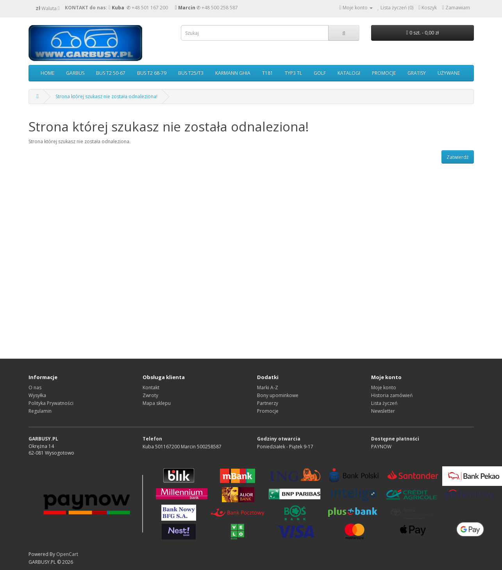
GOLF (320, 73)
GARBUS (75, 73)
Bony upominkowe (277, 395)
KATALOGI (349, 73)
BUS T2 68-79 (151, 73)
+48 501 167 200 (150, 7)
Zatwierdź (458, 157)
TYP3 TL (293, 73)
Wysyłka (37, 395)
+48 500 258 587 (220, 7)
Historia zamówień (392, 395)
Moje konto (383, 387)
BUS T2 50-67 (110, 73)
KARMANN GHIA (232, 73)
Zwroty (150, 395)
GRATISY (416, 73)
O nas (35, 387)
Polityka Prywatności (51, 403)
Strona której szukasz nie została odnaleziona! (106, 96)
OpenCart (67, 554)
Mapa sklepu (157, 403)
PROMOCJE (384, 73)
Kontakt (151, 387)
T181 (267, 73)
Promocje (268, 411)
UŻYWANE (449, 73)
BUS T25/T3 (191, 73)
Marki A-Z (267, 387)
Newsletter (383, 411)
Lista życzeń (384, 403)
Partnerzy (267, 403)
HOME (47, 73)
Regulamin (40, 411)
